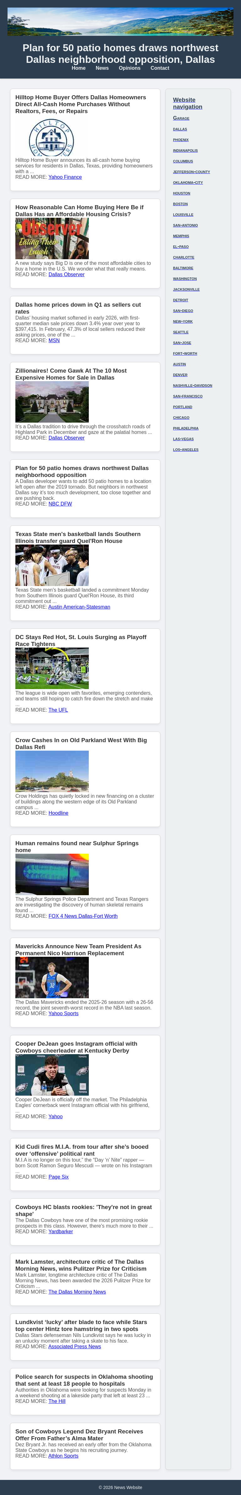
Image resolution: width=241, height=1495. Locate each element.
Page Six (59, 1177)
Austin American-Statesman (79, 607)
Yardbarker (61, 1231)
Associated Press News (74, 1346)
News (102, 68)
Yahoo (56, 1116)
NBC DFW (60, 504)
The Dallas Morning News (77, 1292)
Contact (160, 68)
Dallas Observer (67, 274)
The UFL (58, 710)
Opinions (130, 68)
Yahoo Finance (65, 177)
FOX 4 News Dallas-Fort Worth (83, 916)
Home (78, 68)
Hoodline (58, 813)
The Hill (57, 1401)
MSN (54, 340)
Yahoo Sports (64, 1013)
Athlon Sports (63, 1456)
